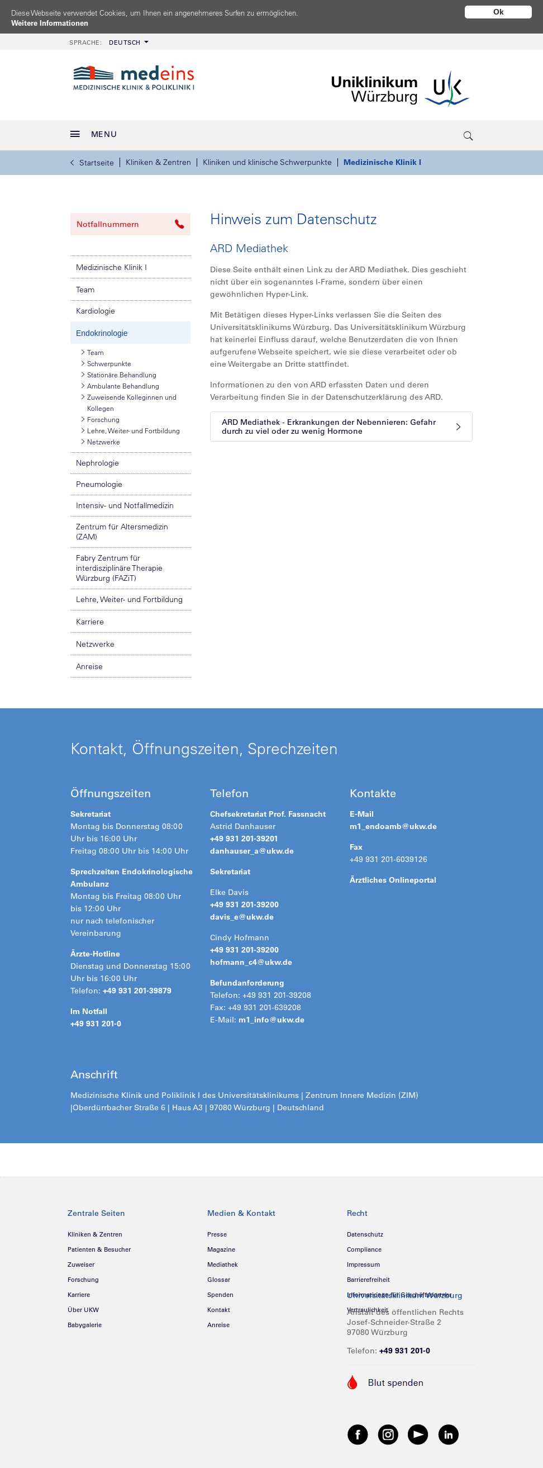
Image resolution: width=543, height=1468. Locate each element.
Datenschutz (365, 1230)
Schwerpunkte (106, 359)
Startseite (92, 159)
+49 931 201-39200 (244, 901)
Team (85, 286)
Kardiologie (95, 307)
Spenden (220, 1291)
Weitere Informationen (53, 23)
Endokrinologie (102, 329)
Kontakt (218, 1306)
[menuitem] (107, 38)
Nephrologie (97, 459)
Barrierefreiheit (368, 1276)
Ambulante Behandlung (120, 381)
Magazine (221, 1245)
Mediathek (222, 1261)
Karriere (90, 618)
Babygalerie (85, 1321)
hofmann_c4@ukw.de (251, 958)
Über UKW (83, 1306)
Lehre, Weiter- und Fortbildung (131, 426)
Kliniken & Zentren (158, 158)
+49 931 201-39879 (137, 987)
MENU (93, 130)
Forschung (101, 415)
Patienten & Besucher (99, 1245)
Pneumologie (99, 480)
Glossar (218, 1276)
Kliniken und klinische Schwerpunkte (267, 158)
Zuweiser (81, 1261)
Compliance (364, 1245)
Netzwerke (101, 437)
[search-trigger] (468, 131)
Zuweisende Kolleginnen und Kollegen (129, 398)
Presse (217, 1230)
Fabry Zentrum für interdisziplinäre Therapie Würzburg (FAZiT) (119, 564)
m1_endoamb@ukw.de (393, 822)
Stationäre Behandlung (119, 370)
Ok (498, 12)
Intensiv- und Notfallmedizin (125, 501)
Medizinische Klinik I (382, 158)
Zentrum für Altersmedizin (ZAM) (122, 528)
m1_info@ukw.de (271, 1016)
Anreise (89, 662)
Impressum (363, 1261)
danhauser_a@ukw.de (252, 847)
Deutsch (105, 38)
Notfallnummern (130, 220)
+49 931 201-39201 (244, 835)
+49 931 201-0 (95, 1020)
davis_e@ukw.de (242, 913)
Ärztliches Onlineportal (393, 876)
